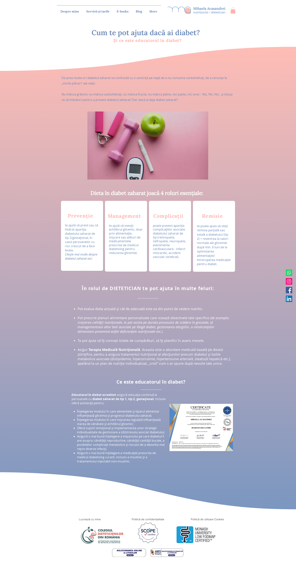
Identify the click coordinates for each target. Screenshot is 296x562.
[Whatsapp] (289, 272)
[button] (233, 10)
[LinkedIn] (289, 299)
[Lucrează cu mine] (89, 519)
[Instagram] (289, 281)
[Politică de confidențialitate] (148, 519)
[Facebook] (289, 290)
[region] (82, 236)
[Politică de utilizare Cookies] (207, 519)
